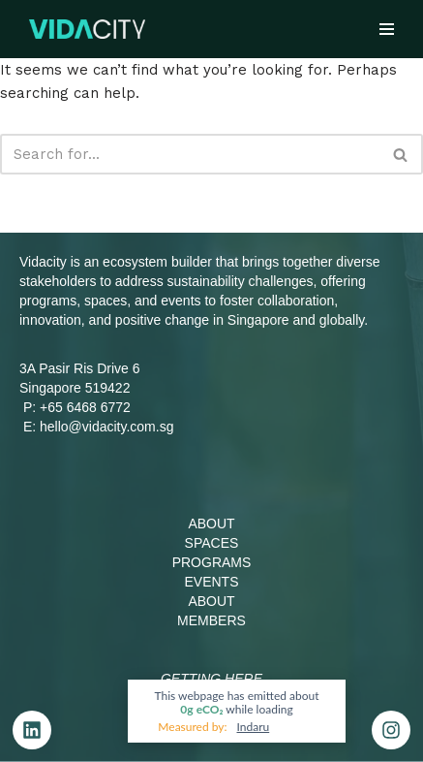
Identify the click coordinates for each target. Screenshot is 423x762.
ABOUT (211, 523)
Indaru (253, 726)
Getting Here (211, 678)
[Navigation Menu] (386, 29)
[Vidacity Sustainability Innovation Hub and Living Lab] (87, 28)
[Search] (189, 154)
